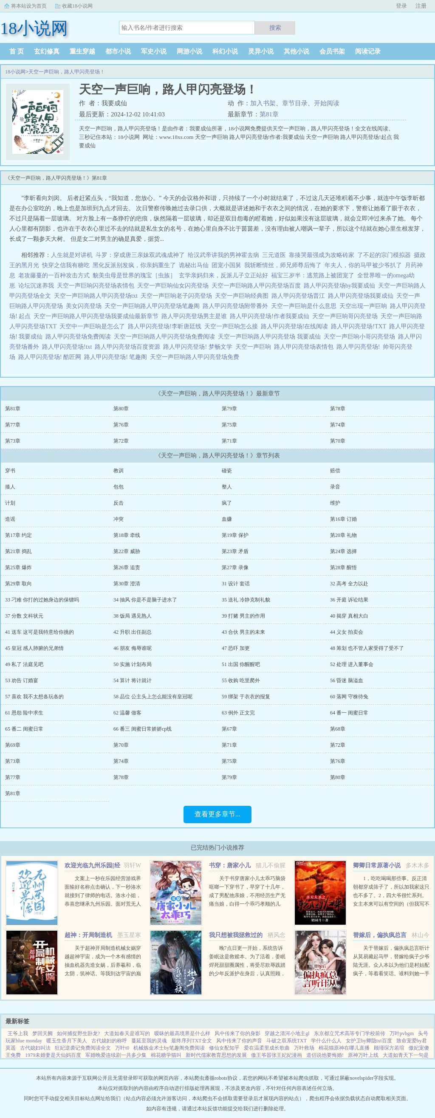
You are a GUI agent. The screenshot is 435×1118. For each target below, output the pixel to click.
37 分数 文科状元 (24, 616)
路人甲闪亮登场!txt (68, 347)
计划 (10, 503)
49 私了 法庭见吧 (24, 664)
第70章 (337, 441)
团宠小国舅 (226, 265)
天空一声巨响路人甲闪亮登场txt (97, 296)
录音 (335, 487)
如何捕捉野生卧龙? (78, 1033)
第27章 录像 (235, 567)
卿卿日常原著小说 (377, 865)
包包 (118, 487)
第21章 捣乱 (18, 551)
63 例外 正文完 (238, 713)
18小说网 (15, 72)
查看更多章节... (217, 814)
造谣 (10, 519)
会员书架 (332, 51)
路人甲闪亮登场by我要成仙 (341, 285)
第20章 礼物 (343, 535)
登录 (401, 6)
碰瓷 (227, 471)
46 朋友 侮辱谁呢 (132, 648)
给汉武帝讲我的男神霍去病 (223, 255)
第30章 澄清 (126, 584)
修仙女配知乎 (224, 1048)
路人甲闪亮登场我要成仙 (362, 296)
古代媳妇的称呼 (109, 1041)
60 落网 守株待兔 (349, 697)
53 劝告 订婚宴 (21, 680)
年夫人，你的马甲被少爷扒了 (363, 265)
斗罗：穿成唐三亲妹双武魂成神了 (140, 255)
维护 (335, 503)
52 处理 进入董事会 (351, 664)
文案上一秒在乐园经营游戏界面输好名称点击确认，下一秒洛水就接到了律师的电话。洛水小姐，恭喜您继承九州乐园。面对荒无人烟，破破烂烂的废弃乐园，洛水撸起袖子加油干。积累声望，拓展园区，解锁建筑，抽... (103, 903)
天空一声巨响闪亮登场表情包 (97, 285)
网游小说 (189, 51)
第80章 (121, 409)
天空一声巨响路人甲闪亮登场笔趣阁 (154, 306)
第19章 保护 (235, 535)
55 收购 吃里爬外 (241, 680)
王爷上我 (18, 1033)
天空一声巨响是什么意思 (305, 306)
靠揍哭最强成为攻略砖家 (321, 255)
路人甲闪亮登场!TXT (360, 326)
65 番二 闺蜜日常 (24, 729)
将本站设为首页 (29, 6)
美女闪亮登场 (85, 306)
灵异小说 (261, 51)
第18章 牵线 (126, 535)
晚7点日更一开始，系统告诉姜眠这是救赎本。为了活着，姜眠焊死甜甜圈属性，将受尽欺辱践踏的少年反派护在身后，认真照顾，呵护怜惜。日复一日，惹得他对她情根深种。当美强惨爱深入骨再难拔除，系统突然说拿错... (247, 973)
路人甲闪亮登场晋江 (299, 296)
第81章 (269, 114)
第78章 (337, 409)
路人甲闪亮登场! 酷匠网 (51, 357)
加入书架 (263, 103)
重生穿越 (82, 51)
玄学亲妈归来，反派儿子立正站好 (223, 275)
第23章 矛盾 (235, 551)
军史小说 (154, 51)
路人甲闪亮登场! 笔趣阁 (117, 357)
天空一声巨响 (254, 347)
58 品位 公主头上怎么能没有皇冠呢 (152, 697)
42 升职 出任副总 (132, 632)
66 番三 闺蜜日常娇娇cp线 (142, 729)
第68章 (337, 729)
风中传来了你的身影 (237, 1033)
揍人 (10, 487)
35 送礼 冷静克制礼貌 (246, 600)
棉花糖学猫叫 (166, 1055)
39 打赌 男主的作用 (243, 616)
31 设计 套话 (236, 584)
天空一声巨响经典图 (243, 296)
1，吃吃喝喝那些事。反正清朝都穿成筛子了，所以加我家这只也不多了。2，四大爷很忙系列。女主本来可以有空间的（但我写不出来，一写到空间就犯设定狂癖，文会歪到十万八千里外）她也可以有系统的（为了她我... (391, 903)
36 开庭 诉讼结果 (349, 600)
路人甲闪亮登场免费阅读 (79, 336)
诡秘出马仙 (194, 265)
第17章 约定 (18, 535)
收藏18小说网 (77, 6)
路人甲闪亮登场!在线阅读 (296, 326)
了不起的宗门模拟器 (384, 255)
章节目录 (295, 103)
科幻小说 (225, 51)
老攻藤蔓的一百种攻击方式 (54, 275)
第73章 (12, 441)
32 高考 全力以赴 (349, 584)
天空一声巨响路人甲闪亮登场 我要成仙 (271, 336)
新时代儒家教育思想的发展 (216, 1055)
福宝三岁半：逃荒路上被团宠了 (312, 275)
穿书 (10, 471)
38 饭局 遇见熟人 (132, 616)
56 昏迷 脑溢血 (346, 680)
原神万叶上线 (363, 1055)
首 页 (16, 51)
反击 (118, 503)
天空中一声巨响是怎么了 (93, 326)
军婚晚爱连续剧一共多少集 (116, 1055)
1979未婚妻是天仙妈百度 (53, 1055)
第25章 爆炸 (18, 567)
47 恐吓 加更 (236, 648)
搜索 (275, 27)
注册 (421, 6)
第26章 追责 (126, 567)
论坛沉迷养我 (36, 285)
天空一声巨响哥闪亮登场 (346, 316)
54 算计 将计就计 (132, 680)
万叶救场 (304, 1048)
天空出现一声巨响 (364, 306)
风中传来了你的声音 (239, 1041)
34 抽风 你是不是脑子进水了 (145, 600)
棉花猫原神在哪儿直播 (344, 1048)
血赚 (227, 519)
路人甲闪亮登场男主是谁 (195, 316)
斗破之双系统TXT (286, 1041)
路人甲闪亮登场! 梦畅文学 (199, 347)
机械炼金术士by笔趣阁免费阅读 (169, 1048)
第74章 (337, 425)
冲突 (118, 519)
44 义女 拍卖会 (346, 632)
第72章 (121, 441)
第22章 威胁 (126, 551)
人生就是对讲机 (72, 255)
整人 (227, 487)
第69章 (12, 745)
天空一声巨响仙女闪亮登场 (174, 285)
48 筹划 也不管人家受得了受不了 (367, 648)
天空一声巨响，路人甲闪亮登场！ (66, 72)
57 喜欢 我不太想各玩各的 (34, 697)
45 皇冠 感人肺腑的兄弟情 (34, 648)
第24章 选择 (343, 551)
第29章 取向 (18, 584)
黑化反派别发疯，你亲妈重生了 (134, 265)
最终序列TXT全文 (191, 1041)
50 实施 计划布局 (132, 664)
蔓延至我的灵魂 (149, 1041)
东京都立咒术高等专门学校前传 (349, 1033)
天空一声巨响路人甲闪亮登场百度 (258, 285)
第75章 (229, 425)
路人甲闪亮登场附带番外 (237, 306)
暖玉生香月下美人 (66, 1041)
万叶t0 (122, 1048)
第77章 (12, 425)
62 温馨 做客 (127, 713)
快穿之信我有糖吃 (66, 265)
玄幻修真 (46, 51)
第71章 (229, 441)
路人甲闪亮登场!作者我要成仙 (271, 316)
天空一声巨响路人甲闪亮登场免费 (196, 357)
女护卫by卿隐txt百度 (369, 1041)
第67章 (229, 729)
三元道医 (274, 255)
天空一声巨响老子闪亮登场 (178, 296)
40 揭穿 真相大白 (349, 616)
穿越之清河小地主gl (287, 1033)
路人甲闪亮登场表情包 (305, 347)
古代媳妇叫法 (35, 1048)
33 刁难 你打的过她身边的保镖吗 (42, 600)
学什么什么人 (326, 1041)
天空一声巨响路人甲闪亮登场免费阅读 (166, 336)
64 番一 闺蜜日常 (349, 713)
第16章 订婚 (343, 519)
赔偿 (335, 471)
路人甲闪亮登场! (359, 347)
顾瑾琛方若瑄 (389, 1048)
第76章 (121, 425)
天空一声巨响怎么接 (232, 326)
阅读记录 (368, 51)
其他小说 (296, 51)
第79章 (229, 409)
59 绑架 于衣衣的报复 (246, 697)
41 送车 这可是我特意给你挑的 (39, 632)
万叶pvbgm (402, 1033)
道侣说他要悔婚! (325, 1055)
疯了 (227, 503)
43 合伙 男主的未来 (243, 632)
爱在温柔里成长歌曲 (267, 1048)
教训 (118, 471)
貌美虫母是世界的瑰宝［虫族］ (134, 275)
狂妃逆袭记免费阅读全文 (83, 1048)
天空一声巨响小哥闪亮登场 (361, 336)
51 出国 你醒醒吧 (241, 664)
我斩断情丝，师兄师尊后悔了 (283, 265)
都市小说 (118, 51)
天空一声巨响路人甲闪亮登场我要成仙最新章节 (97, 316)
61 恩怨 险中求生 (24, 713)
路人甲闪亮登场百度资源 (129, 347)
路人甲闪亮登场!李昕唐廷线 (166, 326)
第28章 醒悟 (343, 567)
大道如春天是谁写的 (127, 1033)
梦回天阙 (42, 1033)
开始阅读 (326, 103)
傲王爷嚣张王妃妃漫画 (276, 1055)
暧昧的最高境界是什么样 (182, 1033)
